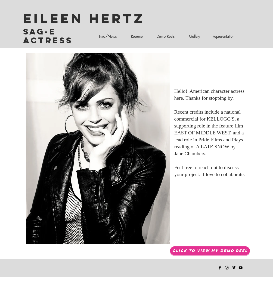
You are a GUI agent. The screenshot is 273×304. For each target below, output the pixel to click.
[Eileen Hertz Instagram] (226, 267)
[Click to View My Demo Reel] (210, 250)
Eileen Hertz (84, 18)
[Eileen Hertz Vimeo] (233, 267)
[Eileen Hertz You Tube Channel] (240, 267)
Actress (48, 40)
